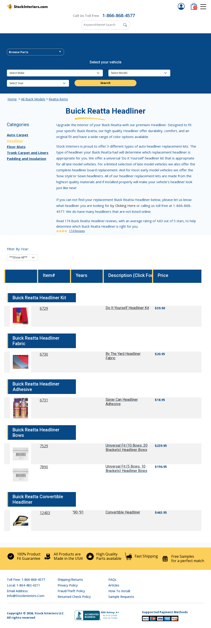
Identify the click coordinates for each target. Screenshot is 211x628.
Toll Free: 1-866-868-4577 (26, 579)
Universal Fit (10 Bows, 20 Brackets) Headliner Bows (126, 447)
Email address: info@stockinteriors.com (25, 593)
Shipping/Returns (70, 579)
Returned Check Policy (74, 596)
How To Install (119, 591)
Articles (113, 585)
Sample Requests (121, 596)
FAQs (112, 579)
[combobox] (35, 52)
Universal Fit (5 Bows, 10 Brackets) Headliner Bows (126, 468)
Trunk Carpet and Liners (27, 152)
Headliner (15, 140)
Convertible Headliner (123, 512)
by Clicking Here (123, 205)
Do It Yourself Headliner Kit (127, 308)
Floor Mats (16, 146)
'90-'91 (78, 512)
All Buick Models (33, 99)
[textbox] (35, 52)
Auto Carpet (17, 135)
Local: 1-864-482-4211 (23, 585)
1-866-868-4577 (118, 15)
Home (12, 99)
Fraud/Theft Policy (71, 591)
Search (105, 83)
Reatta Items (58, 99)
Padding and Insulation (26, 158)
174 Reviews (77, 231)
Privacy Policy (68, 585)
